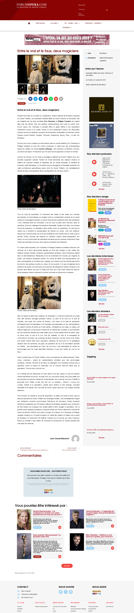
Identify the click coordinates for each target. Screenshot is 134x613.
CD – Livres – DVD (71, 14)
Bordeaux (103, 44)
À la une (55, 14)
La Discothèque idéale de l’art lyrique (106, 306)
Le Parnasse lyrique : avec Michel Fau (107, 175)
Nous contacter (88, 5)
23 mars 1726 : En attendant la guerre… (101, 421)
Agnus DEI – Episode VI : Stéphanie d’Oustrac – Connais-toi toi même (107, 153)
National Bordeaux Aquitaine (106, 50)
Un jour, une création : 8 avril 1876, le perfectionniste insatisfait (100, 395)
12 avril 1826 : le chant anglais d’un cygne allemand (101, 369)
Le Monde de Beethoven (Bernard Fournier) (106, 211)
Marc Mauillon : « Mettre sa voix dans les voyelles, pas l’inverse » (105, 283)
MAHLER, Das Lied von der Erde (105, 227)
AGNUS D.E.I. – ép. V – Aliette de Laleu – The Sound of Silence (108, 165)
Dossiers (67, 18)
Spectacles (40, 14)
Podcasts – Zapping (93, 14)
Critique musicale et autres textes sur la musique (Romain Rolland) (106, 193)
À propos (75, 5)
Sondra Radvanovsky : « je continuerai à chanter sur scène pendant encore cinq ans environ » (106, 252)
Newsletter (64, 5)
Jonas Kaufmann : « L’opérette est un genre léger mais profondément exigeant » (105, 268)
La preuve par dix (104, 330)
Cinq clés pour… (104, 318)
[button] (55, 14)
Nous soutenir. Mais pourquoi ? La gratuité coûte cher (47, 526)
